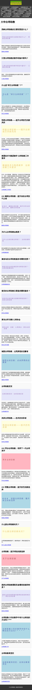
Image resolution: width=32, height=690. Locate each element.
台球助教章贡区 (6, 681)
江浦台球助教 (5, 78)
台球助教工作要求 (6, 189)
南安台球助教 (6, 16)
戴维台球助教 (5, 225)
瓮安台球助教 (5, 313)
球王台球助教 (5, 113)
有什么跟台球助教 (6, 545)
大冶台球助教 (26, 15)
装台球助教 (8, 13)
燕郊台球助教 (5, 611)
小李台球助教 (25, 16)
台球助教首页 (5, 7)
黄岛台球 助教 (5, 344)
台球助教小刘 (5, 646)
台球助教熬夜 (5, 252)
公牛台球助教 (13, 8)
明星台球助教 (5, 149)
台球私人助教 (11, 12)
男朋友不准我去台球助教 (20, 10)
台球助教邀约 (14, 7)
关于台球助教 (5, 578)
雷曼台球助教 (5, 517)
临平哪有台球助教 (18, 13)
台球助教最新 (20, 12)
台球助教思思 (7, 10)
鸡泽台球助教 (5, 441)
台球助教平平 (17, 15)
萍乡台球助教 (5, 480)
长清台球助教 (7, 15)
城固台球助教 (5, 379)
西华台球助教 (16, 16)
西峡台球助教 (5, 51)
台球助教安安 (5, 411)
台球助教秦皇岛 (6, 284)
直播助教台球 (24, 7)
